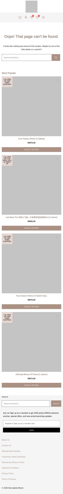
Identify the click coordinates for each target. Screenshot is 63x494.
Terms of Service (9, 479)
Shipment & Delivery (10, 468)
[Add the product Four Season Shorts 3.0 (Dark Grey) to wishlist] (57, 237)
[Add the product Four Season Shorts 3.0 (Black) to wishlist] (57, 80)
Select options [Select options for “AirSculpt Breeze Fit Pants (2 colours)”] (31, 385)
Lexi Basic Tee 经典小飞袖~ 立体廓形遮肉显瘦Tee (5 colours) (31, 217)
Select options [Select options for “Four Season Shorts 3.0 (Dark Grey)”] (31, 307)
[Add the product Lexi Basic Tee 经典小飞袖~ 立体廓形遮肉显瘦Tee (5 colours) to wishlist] (57, 159)
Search (5, 397)
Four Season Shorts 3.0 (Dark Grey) (31, 296)
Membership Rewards (11, 451)
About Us (6, 440)
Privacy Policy (8, 473)
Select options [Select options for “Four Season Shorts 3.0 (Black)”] (31, 150)
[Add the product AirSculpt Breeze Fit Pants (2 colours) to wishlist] (57, 316)
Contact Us (6, 446)
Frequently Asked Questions (14, 457)
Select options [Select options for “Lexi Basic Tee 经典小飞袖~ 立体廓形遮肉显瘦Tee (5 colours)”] (31, 228)
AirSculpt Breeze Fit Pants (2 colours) (31, 374)
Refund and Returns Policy (13, 462)
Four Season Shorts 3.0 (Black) (31, 139)
